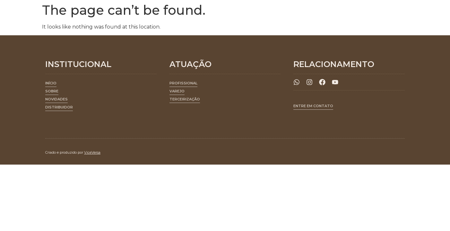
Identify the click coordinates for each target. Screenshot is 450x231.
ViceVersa (92, 152)
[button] (183, 84)
